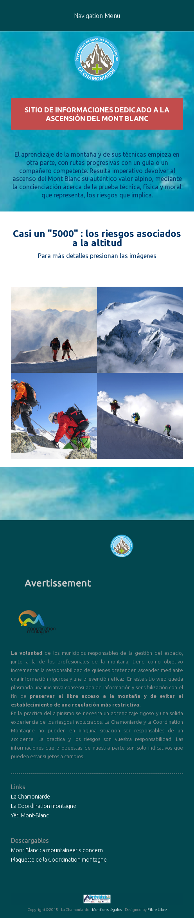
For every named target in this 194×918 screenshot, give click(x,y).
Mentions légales (107, 909)
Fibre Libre (157, 909)
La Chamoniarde (30, 796)
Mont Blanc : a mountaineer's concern (57, 850)
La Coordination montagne (43, 806)
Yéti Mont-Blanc (30, 815)
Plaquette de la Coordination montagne (59, 860)
